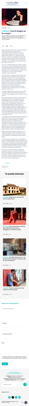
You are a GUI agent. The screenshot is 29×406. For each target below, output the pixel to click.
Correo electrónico (7, 334)
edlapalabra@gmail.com (14, 372)
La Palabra (12, 3)
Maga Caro (5, 166)
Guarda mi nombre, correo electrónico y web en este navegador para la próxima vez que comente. (14, 357)
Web (3, 342)
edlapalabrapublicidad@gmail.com (14, 373)
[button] (26, 3)
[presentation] (10, 363)
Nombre (4, 323)
